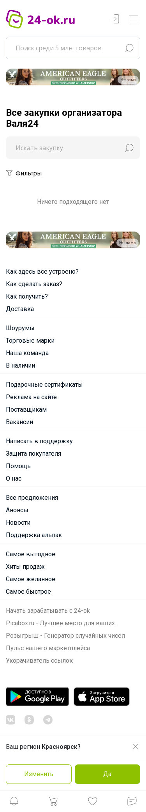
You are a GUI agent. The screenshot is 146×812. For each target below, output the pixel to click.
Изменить (38, 774)
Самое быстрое (28, 591)
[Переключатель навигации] (133, 19)
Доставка (20, 309)
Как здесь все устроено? (42, 271)
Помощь (18, 466)
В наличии (20, 365)
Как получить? (27, 296)
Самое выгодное (30, 554)
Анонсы (17, 510)
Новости (18, 522)
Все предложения (32, 497)
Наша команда (27, 353)
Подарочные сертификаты (44, 384)
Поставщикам (26, 409)
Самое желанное (30, 579)
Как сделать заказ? (34, 284)
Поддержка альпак (34, 535)
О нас (13, 478)
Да (107, 774)
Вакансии (19, 422)
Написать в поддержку (39, 441)
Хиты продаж (25, 566)
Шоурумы (20, 328)
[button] (14, 803)
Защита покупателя (33, 453)
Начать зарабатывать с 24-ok (48, 610)
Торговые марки (30, 340)
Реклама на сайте (31, 397)
